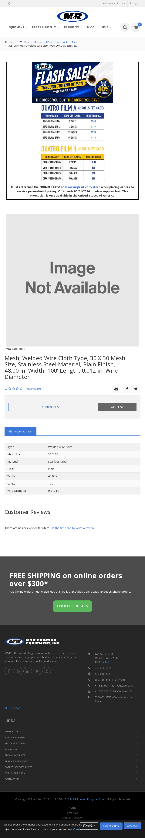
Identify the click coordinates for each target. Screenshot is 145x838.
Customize (89, 826)
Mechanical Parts (43, 42)
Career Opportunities (18, 767)
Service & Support (16, 761)
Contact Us (50, 407)
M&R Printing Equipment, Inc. (88, 799)
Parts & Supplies (44, 27)
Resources (71, 27)
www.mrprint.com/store (82, 187)
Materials (62, 42)
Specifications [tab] (20, 431)
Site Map (72, 812)
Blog (90, 27)
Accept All (132, 826)
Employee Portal (15, 773)
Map (106, 662)
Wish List (117, 407)
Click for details (72, 606)
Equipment (16, 27)
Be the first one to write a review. (73, 528)
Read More (13, 708)
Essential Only (111, 826)
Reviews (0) (33, 388)
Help (105, 27)
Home (12, 42)
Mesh (75, 42)
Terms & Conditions (72, 817)
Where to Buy (13, 731)
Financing (11, 749)
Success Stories (15, 743)
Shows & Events (15, 755)
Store (27, 42)
